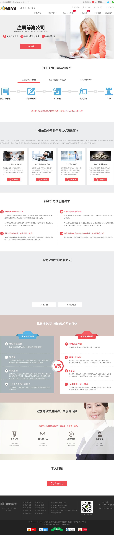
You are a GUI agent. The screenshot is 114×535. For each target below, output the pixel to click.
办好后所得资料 (86, 80)
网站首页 (37, 13)
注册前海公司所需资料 (58, 80)
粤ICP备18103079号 (79, 522)
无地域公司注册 (40, 505)
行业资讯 (97, 13)
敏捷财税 (8, 8)
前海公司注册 (39, 502)
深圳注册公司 (10, 2)
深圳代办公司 (27, 510)
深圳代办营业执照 (40, 510)
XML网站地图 (48, 524)
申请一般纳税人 (40, 513)
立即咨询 (13, 179)
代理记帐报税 (27, 513)
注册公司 (86, 2)
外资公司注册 (27, 508)
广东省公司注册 (40, 508)
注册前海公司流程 (29, 80)
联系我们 (108, 13)
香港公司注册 (27, 505)
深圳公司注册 (68, 13)
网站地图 (55, 524)
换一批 (44, 305)
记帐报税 (83, 13)
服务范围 (52, 13)
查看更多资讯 (70, 305)
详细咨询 (57, 483)
